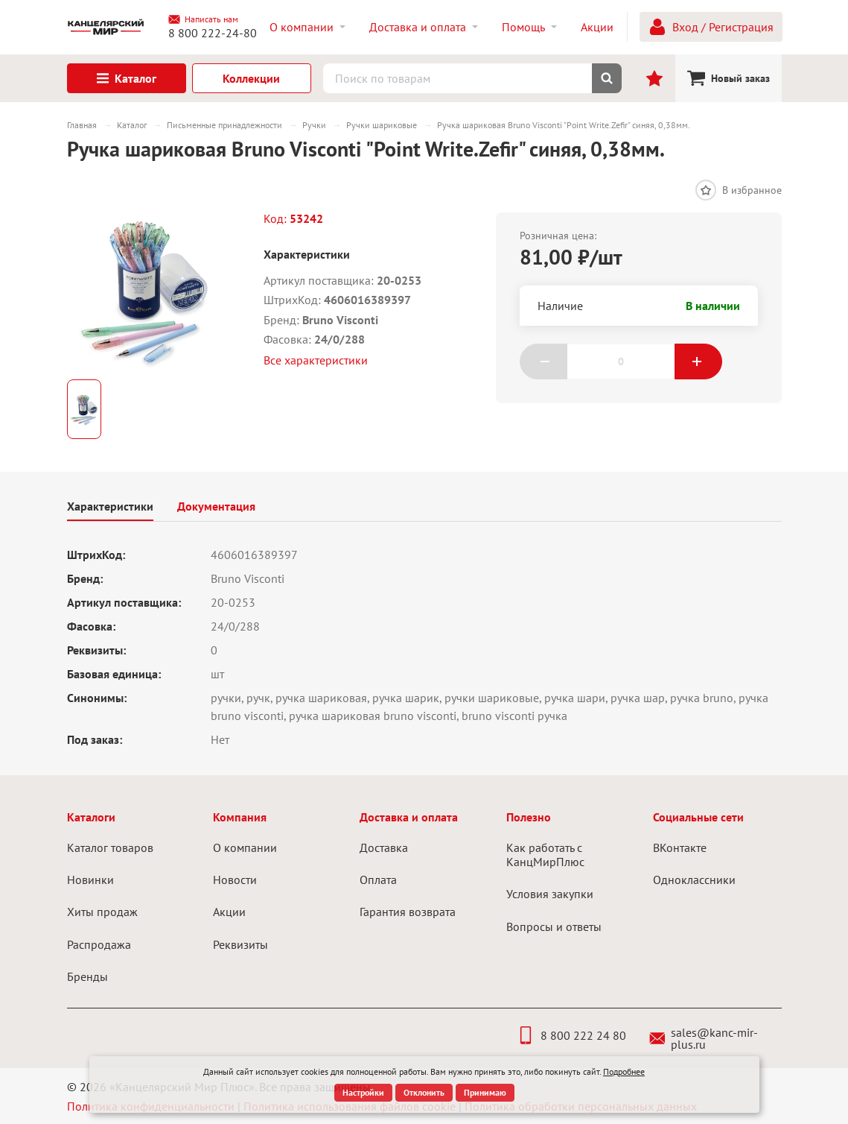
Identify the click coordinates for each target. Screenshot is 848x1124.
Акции (229, 911)
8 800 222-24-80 (212, 32)
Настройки (363, 1092)
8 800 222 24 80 (571, 1035)
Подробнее (624, 1071)
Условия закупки (549, 893)
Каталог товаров (110, 847)
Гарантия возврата (408, 911)
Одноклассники (694, 879)
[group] (144, 289)
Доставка (384, 847)
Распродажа (99, 944)
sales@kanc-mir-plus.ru (704, 1038)
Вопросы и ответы (554, 926)
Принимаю (485, 1092)
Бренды (87, 976)
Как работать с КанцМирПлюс (545, 854)
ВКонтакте (680, 847)
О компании (245, 847)
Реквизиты (240, 944)
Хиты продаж (102, 911)
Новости (235, 879)
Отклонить (424, 1092)
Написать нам (203, 19)
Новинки (90, 879)
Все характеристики (316, 360)
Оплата (378, 879)
